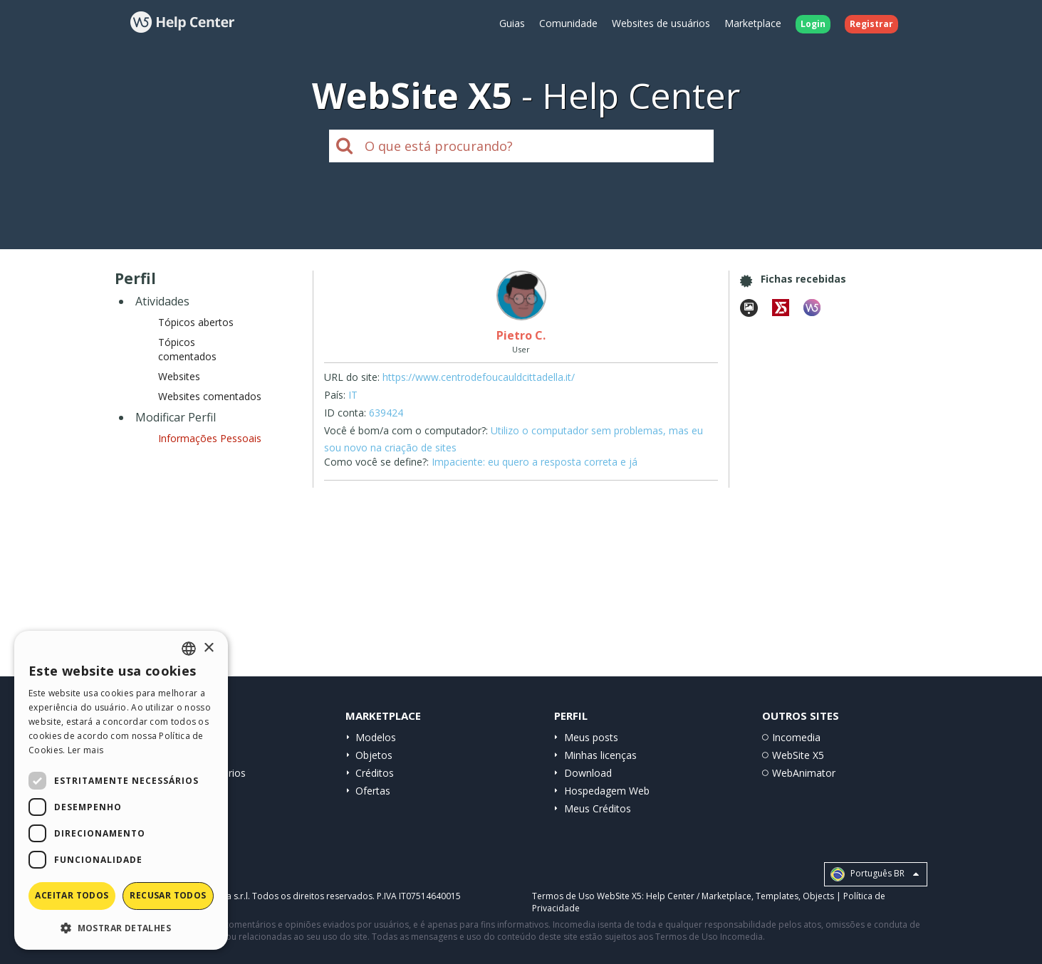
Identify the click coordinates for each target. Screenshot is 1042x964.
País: (334, 395)
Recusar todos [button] (168, 895)
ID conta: (345, 412)
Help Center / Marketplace (698, 896)
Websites (179, 376)
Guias (512, 23)
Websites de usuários (661, 23)
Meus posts (591, 737)
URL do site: (352, 377)
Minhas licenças (600, 755)
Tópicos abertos (196, 322)
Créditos (374, 773)
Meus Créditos (597, 808)
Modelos (375, 737)
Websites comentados (209, 396)
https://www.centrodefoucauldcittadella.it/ (478, 377)
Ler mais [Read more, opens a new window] (85, 750)
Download (588, 773)
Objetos (373, 755)
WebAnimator (803, 773)
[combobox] (189, 648)
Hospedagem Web (607, 790)
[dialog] (121, 790)
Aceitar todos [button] (71, 895)
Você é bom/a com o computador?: (406, 430)
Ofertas (372, 790)
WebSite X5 (798, 755)
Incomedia (796, 737)
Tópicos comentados (187, 349)
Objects (818, 896)
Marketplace (752, 23)
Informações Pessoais (209, 438)
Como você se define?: (376, 461)
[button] (121, 927)
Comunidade (568, 23)
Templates (777, 896)
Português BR (874, 874)
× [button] (208, 648)
